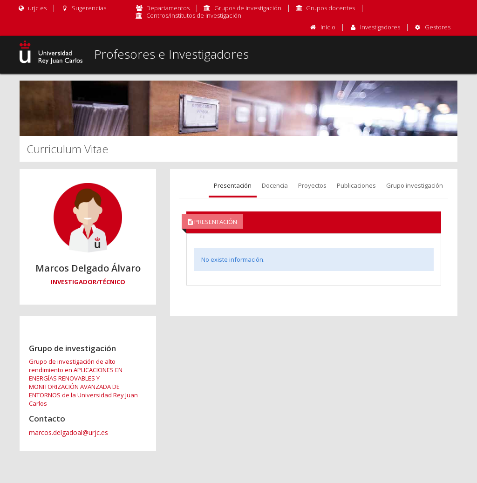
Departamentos (168, 8)
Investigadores (380, 27)
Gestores (437, 27)
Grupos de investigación (247, 8)
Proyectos (312, 185)
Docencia (275, 185)
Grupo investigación (414, 185)
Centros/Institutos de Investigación (193, 15)
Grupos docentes (330, 8)
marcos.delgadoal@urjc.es (68, 432)
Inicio (327, 27)
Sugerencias (83, 8)
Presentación (233, 185)
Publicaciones (356, 185)
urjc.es (32, 8)
